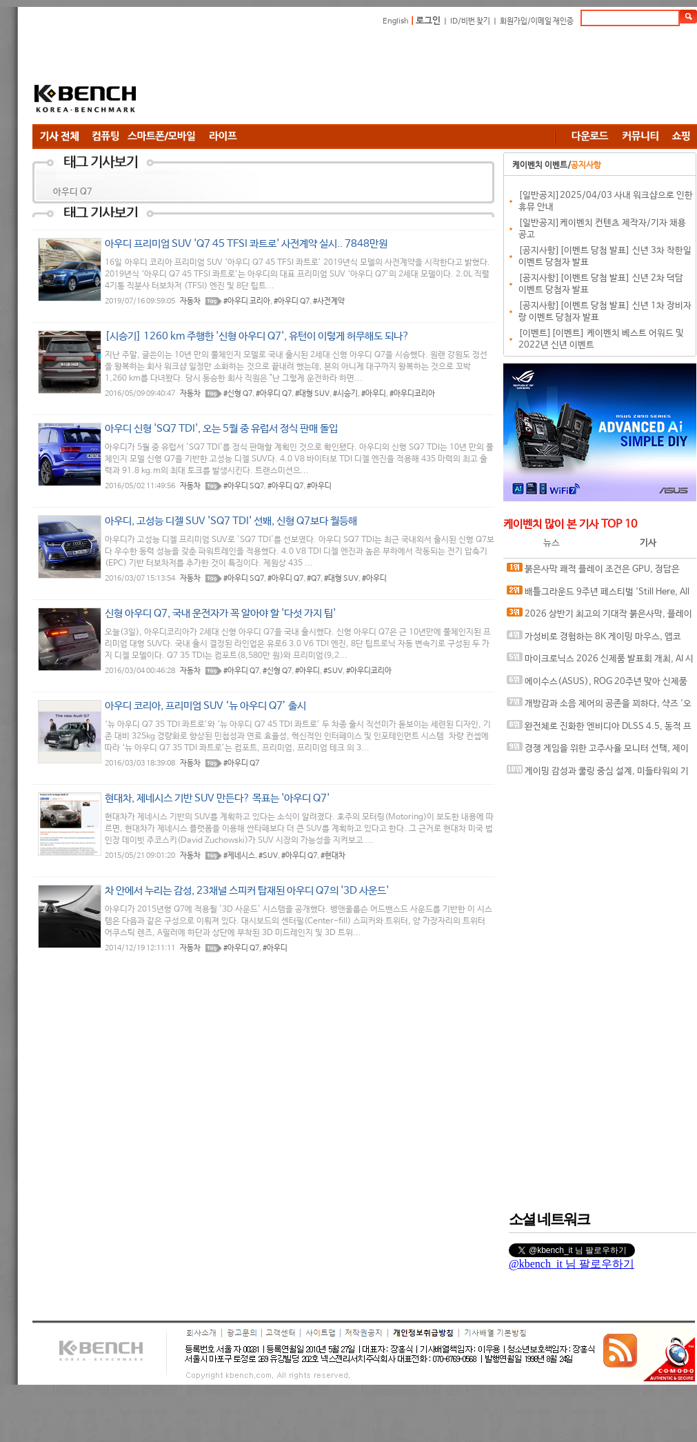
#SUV (333, 671)
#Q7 (314, 578)
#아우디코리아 (412, 394)
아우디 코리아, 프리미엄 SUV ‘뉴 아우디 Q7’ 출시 (205, 706)
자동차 (190, 301)
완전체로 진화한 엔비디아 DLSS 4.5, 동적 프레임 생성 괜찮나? (599, 729)
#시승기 (345, 394)
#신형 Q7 (237, 394)
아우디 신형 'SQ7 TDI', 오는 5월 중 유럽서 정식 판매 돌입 (221, 428)
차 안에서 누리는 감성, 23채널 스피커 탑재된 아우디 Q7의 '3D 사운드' (247, 891)
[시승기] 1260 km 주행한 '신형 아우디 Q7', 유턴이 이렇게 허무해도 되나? (257, 336)
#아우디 (373, 394)
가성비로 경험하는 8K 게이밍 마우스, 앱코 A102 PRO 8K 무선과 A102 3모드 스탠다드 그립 (599, 639)
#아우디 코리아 (246, 301)
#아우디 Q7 (292, 301)
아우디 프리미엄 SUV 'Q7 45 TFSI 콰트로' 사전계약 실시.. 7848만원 (246, 244)
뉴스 (551, 543)
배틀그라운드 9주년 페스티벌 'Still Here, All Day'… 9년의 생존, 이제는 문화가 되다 (598, 594)
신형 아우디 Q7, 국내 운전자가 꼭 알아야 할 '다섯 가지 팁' (220, 613)
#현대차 (333, 856)
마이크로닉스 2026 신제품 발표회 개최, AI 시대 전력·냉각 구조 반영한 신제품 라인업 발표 (600, 661)
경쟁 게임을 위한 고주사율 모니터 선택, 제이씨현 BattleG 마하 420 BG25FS (598, 751)
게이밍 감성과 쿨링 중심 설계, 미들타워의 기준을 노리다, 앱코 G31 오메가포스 (598, 774)
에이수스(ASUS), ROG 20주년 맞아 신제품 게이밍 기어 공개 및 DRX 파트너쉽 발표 (597, 684)
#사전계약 (329, 301)
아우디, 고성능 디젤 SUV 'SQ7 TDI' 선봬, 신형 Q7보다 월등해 (231, 521)
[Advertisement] (246, 77)
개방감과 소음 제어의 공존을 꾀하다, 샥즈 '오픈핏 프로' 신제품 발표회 (599, 706)
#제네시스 (239, 856)
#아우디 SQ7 (243, 486)
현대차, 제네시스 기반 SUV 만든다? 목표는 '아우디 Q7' (217, 798)
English (396, 21)
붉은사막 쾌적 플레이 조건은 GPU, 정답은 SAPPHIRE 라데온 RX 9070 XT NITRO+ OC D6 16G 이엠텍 (597, 572)
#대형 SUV (312, 394)
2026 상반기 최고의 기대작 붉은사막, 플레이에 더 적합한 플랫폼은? (599, 617)
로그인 (428, 21)
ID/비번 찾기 (470, 21)
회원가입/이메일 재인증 (537, 21)
